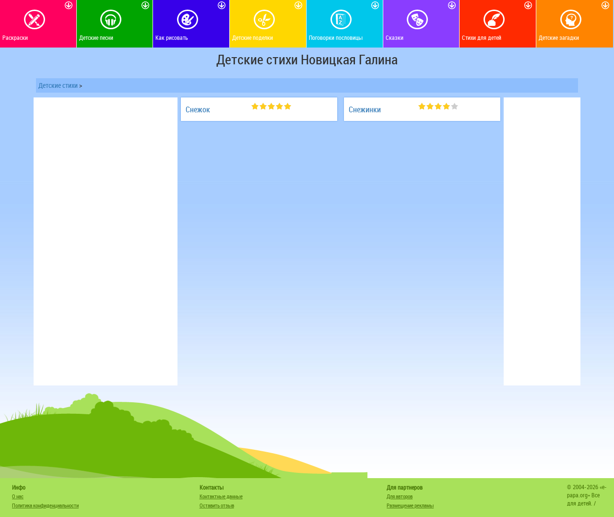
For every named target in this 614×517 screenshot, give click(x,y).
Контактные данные (221, 496)
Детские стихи (58, 85)
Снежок (198, 109)
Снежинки (365, 109)
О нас (18, 496)
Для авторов (400, 496)
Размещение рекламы (410, 505)
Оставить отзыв (217, 505)
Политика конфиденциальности (45, 505)
